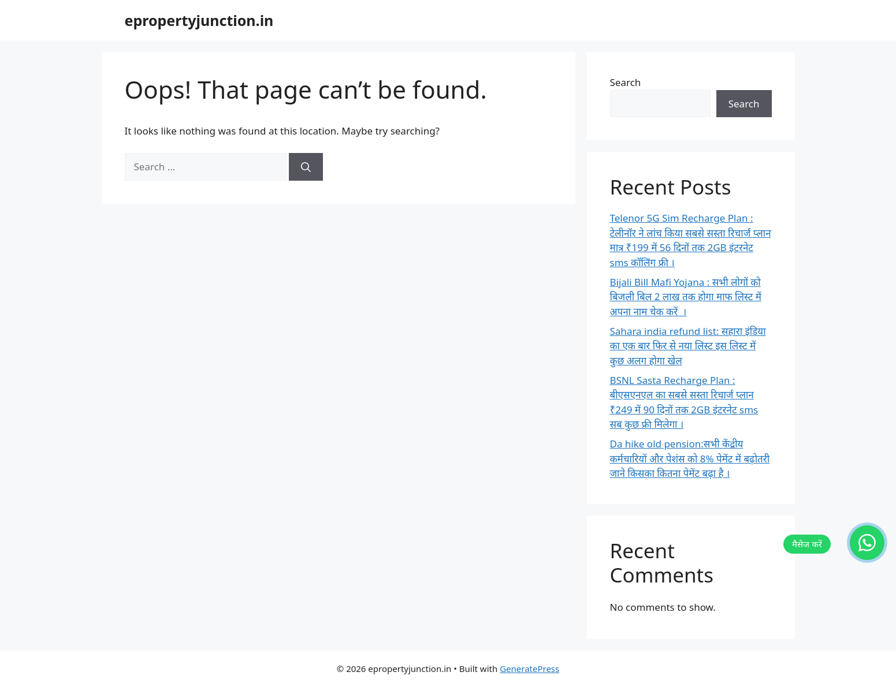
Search (625, 82)
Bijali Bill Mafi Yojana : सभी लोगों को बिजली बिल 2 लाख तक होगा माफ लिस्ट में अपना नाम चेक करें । (685, 296)
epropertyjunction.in (199, 20)
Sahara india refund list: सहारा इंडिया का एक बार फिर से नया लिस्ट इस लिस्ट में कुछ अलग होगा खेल (688, 345)
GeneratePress (529, 668)
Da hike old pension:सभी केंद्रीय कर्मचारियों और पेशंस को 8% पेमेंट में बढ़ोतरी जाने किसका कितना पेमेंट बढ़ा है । (690, 458)
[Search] (306, 167)
